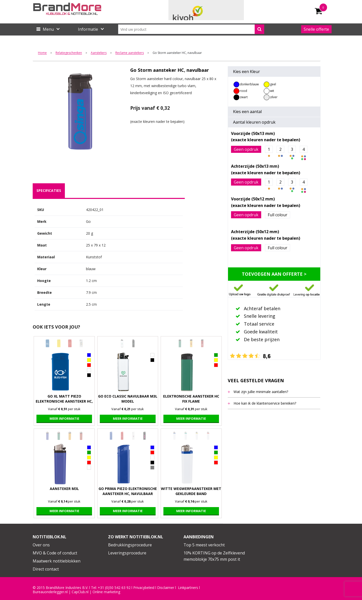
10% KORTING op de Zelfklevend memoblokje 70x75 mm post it (214, 556)
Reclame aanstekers (129, 53)
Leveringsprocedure (127, 553)
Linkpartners (188, 588)
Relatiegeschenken (69, 53)
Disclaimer (165, 588)
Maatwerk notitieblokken (56, 561)
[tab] (49, 190)
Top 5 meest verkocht (204, 545)
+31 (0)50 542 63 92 (114, 588)
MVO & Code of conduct (55, 553)
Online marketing (106, 592)
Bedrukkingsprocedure (130, 545)
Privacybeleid (143, 588)
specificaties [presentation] (48, 190)
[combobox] (191, 29)
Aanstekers (99, 53)
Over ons (41, 545)
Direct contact (46, 569)
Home (42, 53)
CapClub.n (80, 592)
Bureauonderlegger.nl (50, 592)
